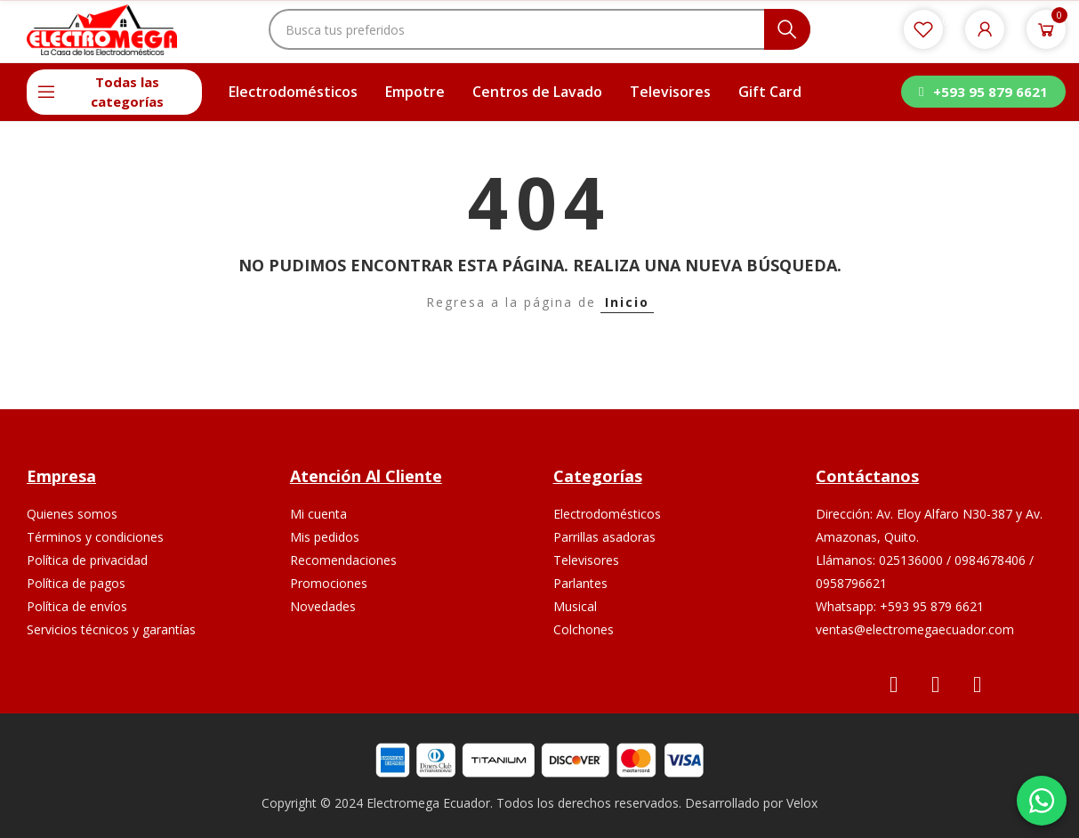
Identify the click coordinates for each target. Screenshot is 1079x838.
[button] (983, 92)
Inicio (627, 302)
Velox (801, 802)
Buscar (787, 29)
